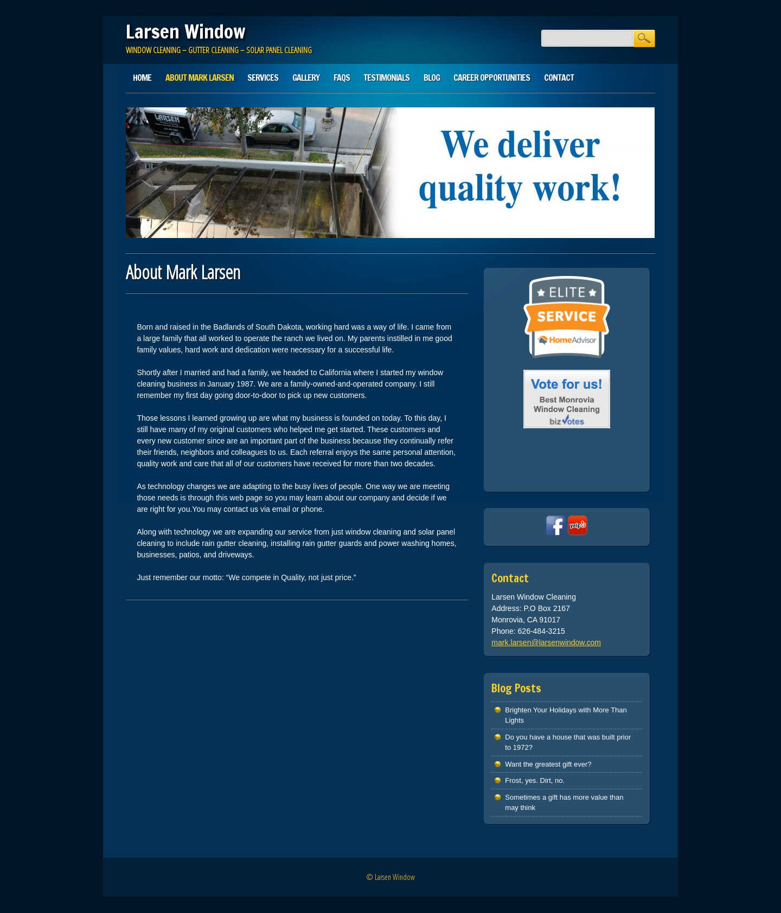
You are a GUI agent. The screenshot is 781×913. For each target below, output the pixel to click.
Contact (559, 77)
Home (142, 77)
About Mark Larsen (199, 77)
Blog (432, 77)
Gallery (305, 77)
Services (262, 77)
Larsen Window (185, 31)
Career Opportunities (491, 77)
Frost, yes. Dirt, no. (535, 780)
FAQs (342, 77)
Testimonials (386, 77)
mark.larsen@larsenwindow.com (546, 642)
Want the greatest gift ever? (548, 764)
